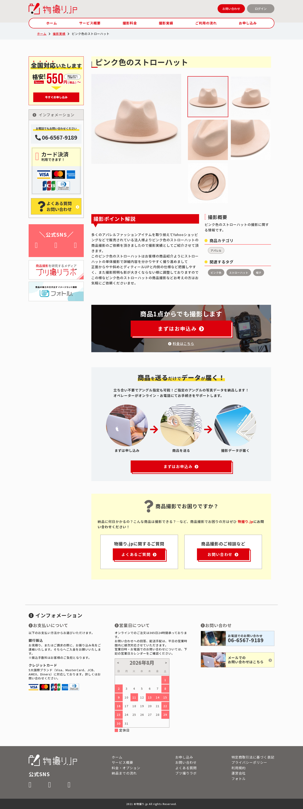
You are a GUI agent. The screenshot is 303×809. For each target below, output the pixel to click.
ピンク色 (216, 272)
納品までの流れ (124, 773)
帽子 (258, 272)
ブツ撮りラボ (186, 773)
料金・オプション (126, 767)
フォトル (238, 778)
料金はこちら (181, 343)
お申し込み (248, 22)
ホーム (51, 22)
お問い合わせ (231, 9)
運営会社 (238, 773)
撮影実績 (166, 22)
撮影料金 (130, 22)
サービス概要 (90, 22)
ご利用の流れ (206, 22)
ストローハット (238, 272)
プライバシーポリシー (249, 762)
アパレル (216, 250)
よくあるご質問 (139, 554)
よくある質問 (186, 767)
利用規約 (238, 767)
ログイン (261, 9)
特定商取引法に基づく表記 (252, 757)
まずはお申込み (181, 328)
